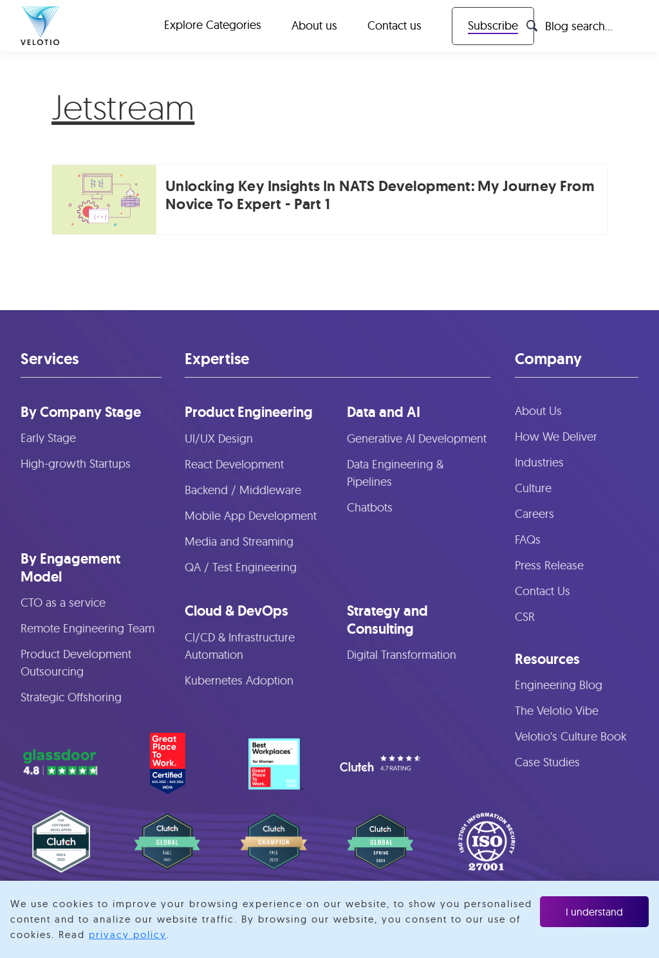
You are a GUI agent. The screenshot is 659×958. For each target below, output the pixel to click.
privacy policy (127, 934)
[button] (212, 25)
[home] (40, 25)
